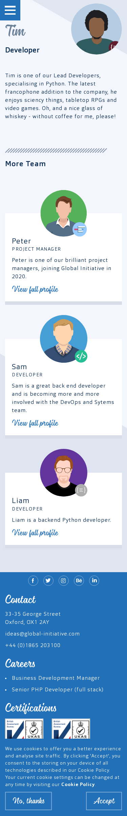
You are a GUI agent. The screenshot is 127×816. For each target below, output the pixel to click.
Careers (20, 664)
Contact (20, 600)
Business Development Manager (56, 678)
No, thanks (28, 804)
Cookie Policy (78, 787)
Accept (103, 804)
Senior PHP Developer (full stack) (58, 690)
